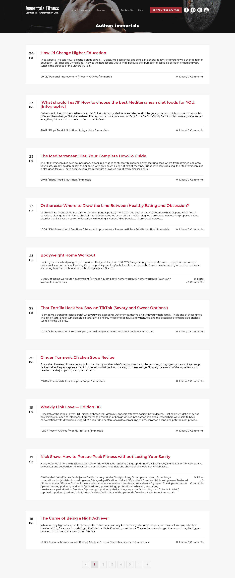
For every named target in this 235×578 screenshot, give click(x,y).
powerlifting (108, 486)
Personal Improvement (63, 76)
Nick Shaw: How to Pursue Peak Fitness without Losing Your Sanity (105, 456)
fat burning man (165, 480)
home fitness (80, 483)
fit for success (50, 483)
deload (123, 480)
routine (78, 489)
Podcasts (77, 486)
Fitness (95, 278)
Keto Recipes (79, 331)
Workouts (46, 282)
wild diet (107, 492)
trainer (70, 492)
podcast (65, 486)
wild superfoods (124, 492)
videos (96, 492)
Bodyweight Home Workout (68, 255)
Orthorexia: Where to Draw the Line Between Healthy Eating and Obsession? (115, 205)
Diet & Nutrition (58, 229)
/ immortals (105, 76)
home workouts (147, 278)
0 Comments (196, 76)
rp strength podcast (97, 489)
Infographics (86, 130)
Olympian (156, 483)
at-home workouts (61, 278)
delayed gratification (104, 480)
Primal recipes (97, 331)
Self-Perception (145, 229)
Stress (104, 542)
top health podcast (52, 492)
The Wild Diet (168, 489)
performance (50, 486)
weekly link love (79, 430)
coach (152, 477)
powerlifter (92, 486)
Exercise (148, 480)
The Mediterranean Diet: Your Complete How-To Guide (93, 156)
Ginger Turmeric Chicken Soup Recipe (77, 357)
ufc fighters (83, 492)
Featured (182, 480)
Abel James (64, 477)
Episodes (134, 480)
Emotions (76, 229)
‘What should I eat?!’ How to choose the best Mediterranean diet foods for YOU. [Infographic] (118, 104)
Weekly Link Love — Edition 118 (71, 407)
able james (79, 477)
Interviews (127, 483)
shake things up (122, 489)
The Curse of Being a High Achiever (75, 518)
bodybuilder (106, 477)
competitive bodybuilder (55, 480)
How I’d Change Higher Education (73, 53)
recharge (151, 486)
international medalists (105, 483)
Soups (86, 381)
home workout (127, 278)
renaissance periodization (56, 489)
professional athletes (131, 486)
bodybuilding (123, 477)
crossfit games (81, 480)
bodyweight (82, 278)
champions (140, 477)
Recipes (134, 331)
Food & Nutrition (67, 130)
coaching (163, 477)
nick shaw (142, 483)
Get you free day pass (165, 10)
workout (164, 278)
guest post (108, 278)
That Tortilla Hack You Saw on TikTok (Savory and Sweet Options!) (104, 308)
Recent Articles (88, 76)
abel (52, 477)
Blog (52, 130)
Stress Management (122, 542)
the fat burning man (146, 489)
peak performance (175, 483)
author (92, 477)
